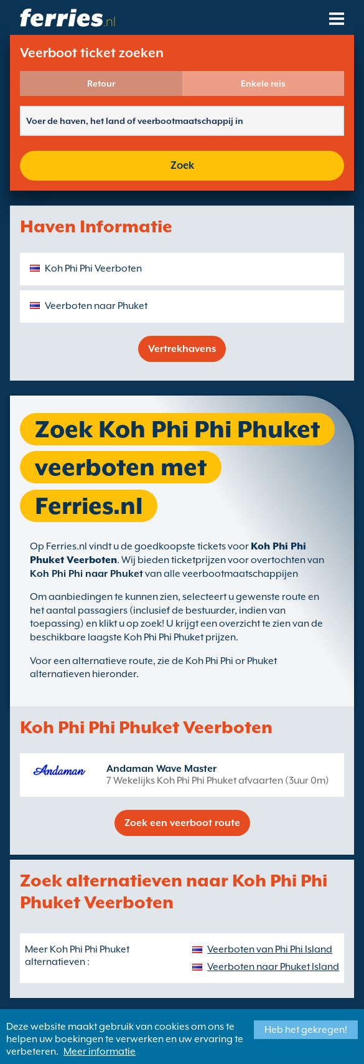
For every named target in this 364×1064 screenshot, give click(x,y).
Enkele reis (263, 83)
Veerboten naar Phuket (96, 305)
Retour (101, 83)
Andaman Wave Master (161, 768)
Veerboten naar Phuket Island (273, 966)
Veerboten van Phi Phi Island (269, 949)
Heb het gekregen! (305, 1029)
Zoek (182, 165)
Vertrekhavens (182, 348)
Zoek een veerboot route (182, 823)
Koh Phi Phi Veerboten (93, 268)
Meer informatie (99, 1051)
